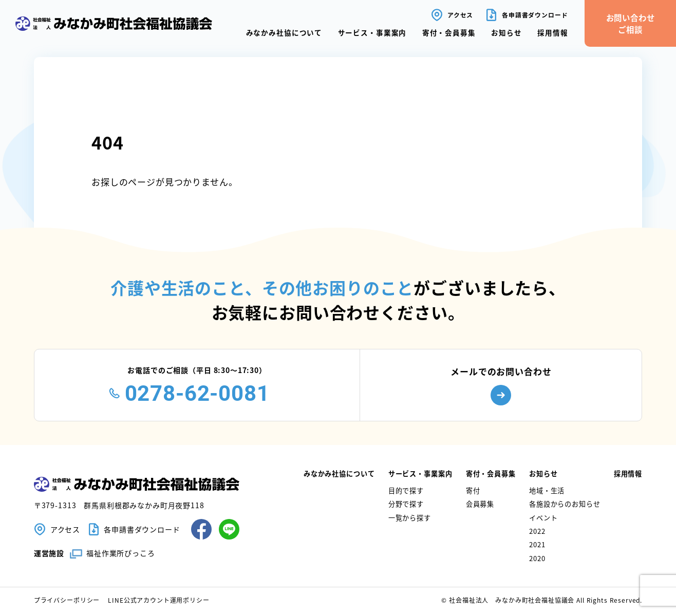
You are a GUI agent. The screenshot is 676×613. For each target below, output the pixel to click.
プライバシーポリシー (67, 600)
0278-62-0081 (197, 393)
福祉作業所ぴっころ (120, 553)
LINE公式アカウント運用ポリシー (158, 600)
